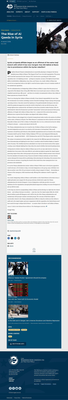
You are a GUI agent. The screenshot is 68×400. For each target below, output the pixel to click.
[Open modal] (54, 20)
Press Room (11, 379)
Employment (10, 397)
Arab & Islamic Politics (14, 329)
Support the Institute (46, 384)
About (27, 12)
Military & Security (17, 16)
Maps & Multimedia (49, 12)
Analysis (10, 12)
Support (35, 12)
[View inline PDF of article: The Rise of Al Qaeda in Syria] (34, 231)
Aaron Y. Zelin (7, 41)
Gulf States (49, 16)
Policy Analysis (5, 30)
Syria (10, 336)
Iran (38, 16)
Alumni (54, 384)
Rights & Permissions (27, 397)
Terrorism (24, 329)
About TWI (36, 384)
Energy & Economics (27, 16)
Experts (19, 12)
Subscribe (11, 381)
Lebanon (42, 16)
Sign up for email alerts (17, 344)
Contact (11, 378)
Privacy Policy (17, 397)
